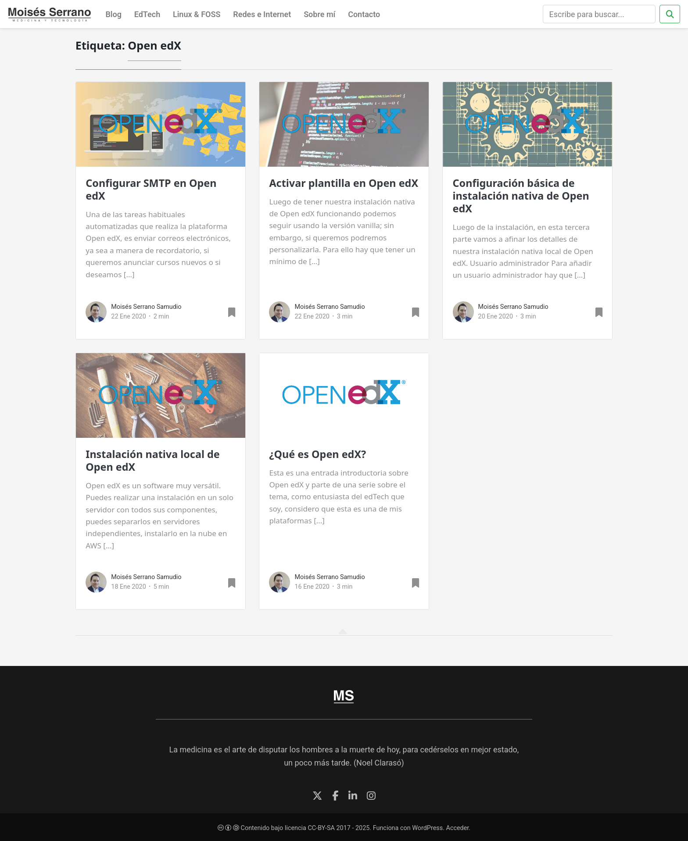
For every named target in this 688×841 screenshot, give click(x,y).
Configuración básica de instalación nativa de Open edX (521, 196)
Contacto (364, 14)
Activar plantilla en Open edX (343, 183)
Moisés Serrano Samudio (146, 307)
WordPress (427, 828)
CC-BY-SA (321, 828)
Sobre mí (319, 14)
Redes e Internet (262, 14)
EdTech (147, 14)
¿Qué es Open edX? (317, 454)
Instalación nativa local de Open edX (152, 460)
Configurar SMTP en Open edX (151, 189)
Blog (113, 14)
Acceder (457, 828)
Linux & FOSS (197, 14)
